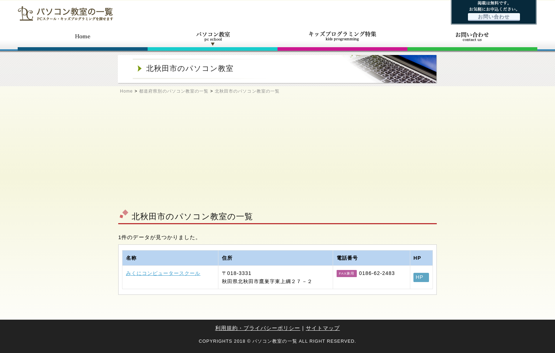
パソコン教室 (213, 38)
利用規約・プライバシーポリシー (258, 328)
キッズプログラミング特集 (342, 38)
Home (126, 91)
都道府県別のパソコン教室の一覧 (173, 91)
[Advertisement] (277, 154)
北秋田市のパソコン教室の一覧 (247, 91)
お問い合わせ (494, 17)
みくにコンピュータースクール (163, 273)
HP (420, 277)
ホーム (83, 38)
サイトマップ (323, 328)
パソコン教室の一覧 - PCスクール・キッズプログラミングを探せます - (65, 13)
